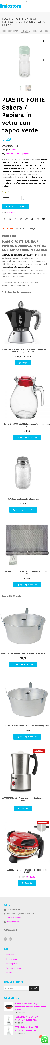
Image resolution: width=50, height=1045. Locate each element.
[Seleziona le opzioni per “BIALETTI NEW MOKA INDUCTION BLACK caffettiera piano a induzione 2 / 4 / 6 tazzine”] (23, 362)
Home (4, 31)
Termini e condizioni (13, 968)
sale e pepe (10, 153)
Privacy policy (11, 963)
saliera (18, 153)
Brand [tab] (18, 229)
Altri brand (11, 212)
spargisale (25, 153)
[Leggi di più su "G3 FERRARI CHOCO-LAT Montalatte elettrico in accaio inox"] (23, 808)
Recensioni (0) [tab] (29, 229)
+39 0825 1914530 (14, 918)
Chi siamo (9, 955)
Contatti (8, 972)
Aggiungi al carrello (15, 206)
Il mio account (11, 959)
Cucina (13, 150)
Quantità (5, 198)
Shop (10, 31)
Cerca (34, 988)
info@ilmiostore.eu (14, 922)
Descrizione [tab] (8, 229)
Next (43, 60)
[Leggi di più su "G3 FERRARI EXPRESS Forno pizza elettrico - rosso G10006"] (27, 883)
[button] (44, 41)
